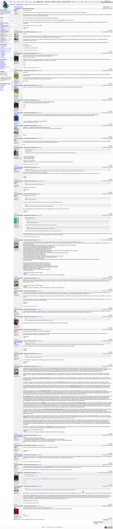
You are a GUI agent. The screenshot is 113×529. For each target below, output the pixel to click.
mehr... (12, 57)
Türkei (2, 56)
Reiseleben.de (2, 63)
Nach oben (16, 30)
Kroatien (2, 52)
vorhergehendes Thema (19, 519)
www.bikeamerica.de (27, 45)
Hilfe (69, 1)
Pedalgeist (25, 274)
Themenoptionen (18, 6)
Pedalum (1, 67)
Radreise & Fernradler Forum (17, 4)
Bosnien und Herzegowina (5, 51)
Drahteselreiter (2, 68)
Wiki (73, 1)
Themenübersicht (30, 519)
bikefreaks (2, 61)
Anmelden (106, 1)
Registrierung (39, 1)
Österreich (3, 55)
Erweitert (11, 20)
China (2, 47)
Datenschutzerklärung (50, 527)
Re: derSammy (39, 353)
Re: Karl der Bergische (40, 445)
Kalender (47, 1)
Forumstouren (3, 46)
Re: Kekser (38, 167)
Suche (63, 1)
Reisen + (25, 135)
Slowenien (3, 53)
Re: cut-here (38, 472)
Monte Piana (45, 478)
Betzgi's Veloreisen (3, 64)
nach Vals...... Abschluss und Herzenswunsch (36, 127)
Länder (26, 4)
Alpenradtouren (2, 62)
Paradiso (25, 37)
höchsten (97, 311)
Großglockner (3, 54)
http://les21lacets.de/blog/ (33, 236)
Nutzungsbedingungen (59, 527)
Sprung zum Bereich (98, 522)
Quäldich (45, 311)
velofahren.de (2, 65)
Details (12, 15)
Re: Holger (38, 278)
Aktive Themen (55, 1)
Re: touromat (38, 53)
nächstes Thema (40, 519)
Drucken (110, 30)
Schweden (3, 50)
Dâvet (72, 161)
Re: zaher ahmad (39, 85)
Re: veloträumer (39, 329)
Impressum (44, 527)
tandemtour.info (2, 66)
